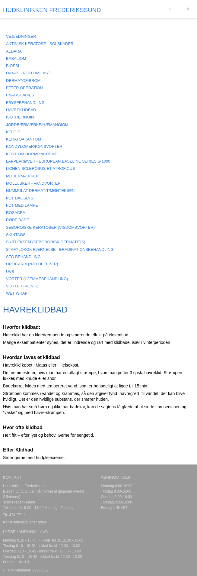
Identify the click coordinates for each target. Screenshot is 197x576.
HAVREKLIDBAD (21, 110)
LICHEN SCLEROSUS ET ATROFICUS (40, 168)
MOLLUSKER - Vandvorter (33, 183)
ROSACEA (15, 212)
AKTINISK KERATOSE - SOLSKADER (39, 43)
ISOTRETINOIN (20, 117)
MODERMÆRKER (22, 176)
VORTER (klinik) (22, 286)
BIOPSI (12, 65)
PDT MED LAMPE (22, 205)
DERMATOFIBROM (23, 80)
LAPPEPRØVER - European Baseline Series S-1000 (58, 161)
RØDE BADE (17, 220)
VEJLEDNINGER (21, 36)
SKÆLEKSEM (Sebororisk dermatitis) (45, 242)
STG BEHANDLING (23, 256)
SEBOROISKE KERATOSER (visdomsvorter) (50, 227)
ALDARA (14, 51)
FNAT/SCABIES (20, 95)
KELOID (13, 132)
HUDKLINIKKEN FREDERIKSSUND (52, 10)
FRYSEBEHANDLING (25, 102)
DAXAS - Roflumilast (28, 73)
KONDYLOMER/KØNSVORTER (34, 146)
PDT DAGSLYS (19, 198)
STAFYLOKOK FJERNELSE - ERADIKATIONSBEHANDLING (59, 249)
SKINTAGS (16, 234)
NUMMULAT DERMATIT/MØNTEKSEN (40, 190)
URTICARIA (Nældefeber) (32, 264)
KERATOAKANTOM (23, 139)
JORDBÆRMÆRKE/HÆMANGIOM (37, 124)
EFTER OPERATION (24, 88)
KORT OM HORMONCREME (31, 154)
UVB (10, 271)
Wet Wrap (16, 293)
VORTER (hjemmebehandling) (37, 279)
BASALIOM (16, 58)
